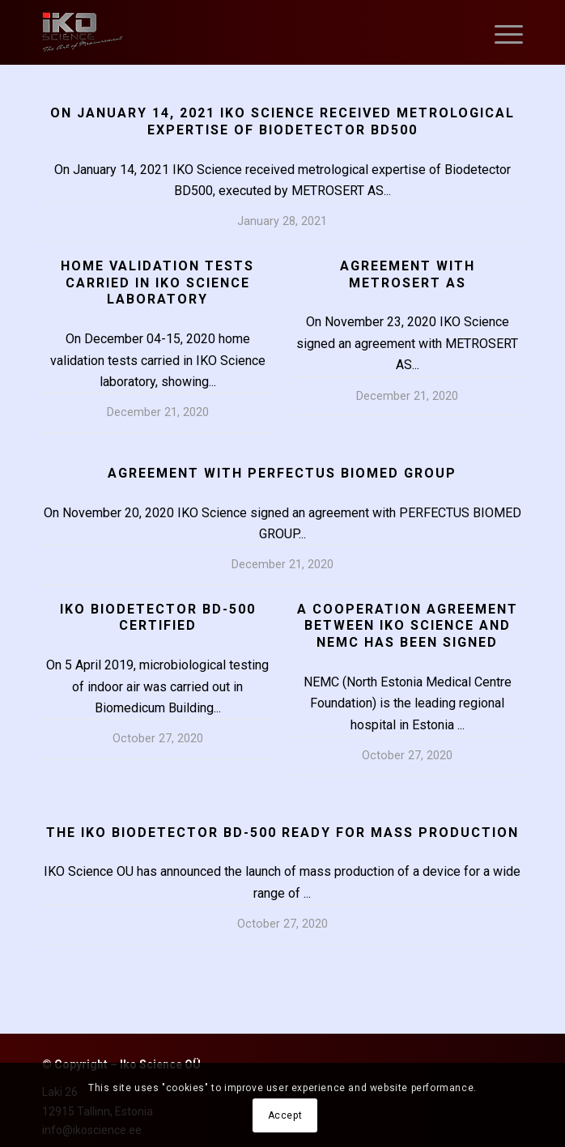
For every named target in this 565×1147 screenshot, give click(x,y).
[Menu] (500, 32)
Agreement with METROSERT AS (407, 274)
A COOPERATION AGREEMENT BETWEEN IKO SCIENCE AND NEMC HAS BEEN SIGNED (407, 626)
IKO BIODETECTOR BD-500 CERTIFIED (158, 617)
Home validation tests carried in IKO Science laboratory (157, 283)
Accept (285, 1115)
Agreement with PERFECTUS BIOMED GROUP (282, 473)
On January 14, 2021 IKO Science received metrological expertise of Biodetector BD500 (282, 121)
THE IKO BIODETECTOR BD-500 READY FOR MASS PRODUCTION (282, 832)
